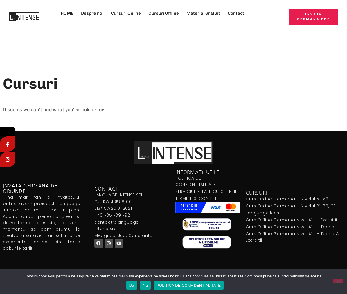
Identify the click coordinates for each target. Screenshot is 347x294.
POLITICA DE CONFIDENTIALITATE (189, 285)
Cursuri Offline (163, 13)
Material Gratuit (203, 13)
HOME (67, 13)
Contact (236, 13)
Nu (145, 285)
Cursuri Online (126, 13)
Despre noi (92, 13)
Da (131, 285)
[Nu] (338, 281)
